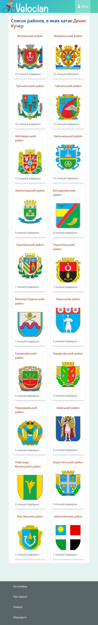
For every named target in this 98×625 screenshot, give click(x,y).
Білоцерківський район (64, 193)
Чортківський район (30, 245)
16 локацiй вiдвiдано (28, 124)
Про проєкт (20, 596)
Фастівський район (30, 516)
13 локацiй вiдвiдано (66, 124)
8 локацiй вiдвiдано (65, 232)
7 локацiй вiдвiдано (27, 287)
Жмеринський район (68, 36)
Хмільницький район (68, 136)
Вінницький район (30, 36)
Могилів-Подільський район (29, 301)
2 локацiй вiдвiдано (27, 554)
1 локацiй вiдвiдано (65, 554)
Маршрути (19, 617)
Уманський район (68, 299)
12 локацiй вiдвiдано (28, 178)
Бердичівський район (68, 353)
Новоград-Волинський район (28, 464)
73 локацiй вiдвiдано (28, 74)
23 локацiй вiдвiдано (66, 74)
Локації (17, 607)
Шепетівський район (68, 516)
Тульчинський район (30, 86)
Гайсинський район (68, 86)
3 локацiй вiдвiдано (65, 395)
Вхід (83, 6)
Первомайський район (26, 410)
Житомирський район (25, 138)
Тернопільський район (64, 247)
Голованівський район (26, 356)
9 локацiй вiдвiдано (27, 232)
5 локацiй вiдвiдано (65, 341)
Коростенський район (68, 462)
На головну (20, 586)
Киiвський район (67, 408)
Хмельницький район (30, 190)
